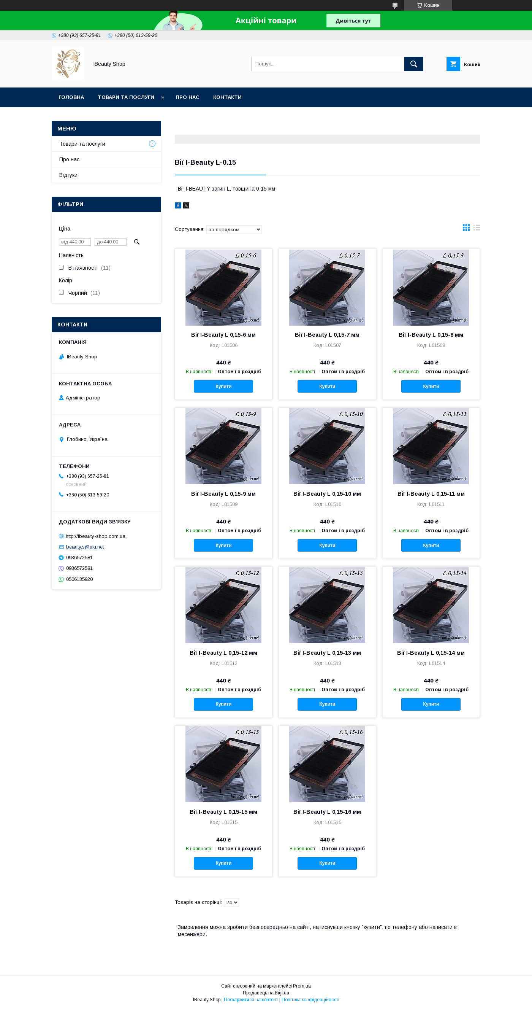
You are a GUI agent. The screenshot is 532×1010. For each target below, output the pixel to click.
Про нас (188, 97)
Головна (71, 97)
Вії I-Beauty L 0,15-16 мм (327, 812)
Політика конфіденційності (310, 999)
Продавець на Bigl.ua (266, 993)
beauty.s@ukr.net (85, 547)
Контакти (227, 97)
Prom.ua (302, 986)
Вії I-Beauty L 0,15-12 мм (223, 653)
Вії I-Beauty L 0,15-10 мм (327, 494)
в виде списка (476, 229)
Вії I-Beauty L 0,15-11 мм (431, 494)
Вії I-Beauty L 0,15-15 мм (223, 812)
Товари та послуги (126, 97)
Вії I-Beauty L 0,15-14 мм (431, 653)
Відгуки (68, 175)
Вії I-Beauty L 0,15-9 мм (223, 494)
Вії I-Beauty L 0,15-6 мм (223, 335)
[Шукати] (413, 64)
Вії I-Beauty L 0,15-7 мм (327, 335)
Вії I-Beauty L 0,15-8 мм (431, 335)
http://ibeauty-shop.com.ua (95, 536)
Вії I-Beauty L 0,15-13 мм (327, 653)
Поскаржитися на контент (251, 999)
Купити (223, 386)
